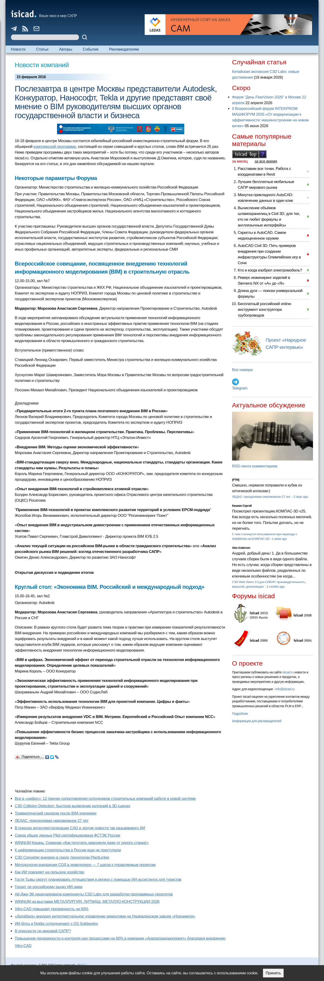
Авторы (65, 49)
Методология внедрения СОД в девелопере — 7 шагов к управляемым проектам (85, 865)
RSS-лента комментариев (254, 466)
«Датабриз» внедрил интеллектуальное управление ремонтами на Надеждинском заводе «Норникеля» (105, 916)
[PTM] (235, 479)
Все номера (242, 370)
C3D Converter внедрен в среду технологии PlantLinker (62, 857)
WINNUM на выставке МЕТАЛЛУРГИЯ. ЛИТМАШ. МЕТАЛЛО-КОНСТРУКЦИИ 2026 (87, 901)
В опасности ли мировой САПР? (43, 931)
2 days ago (300, 496)
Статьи (42, 49)
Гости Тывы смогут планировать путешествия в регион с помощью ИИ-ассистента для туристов (98, 879)
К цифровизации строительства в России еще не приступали (68, 850)
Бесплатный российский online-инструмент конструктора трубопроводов (265, 309)
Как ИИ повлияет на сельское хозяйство (49, 872)
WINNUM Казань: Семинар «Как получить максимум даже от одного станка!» (82, 843)
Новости (18, 49)
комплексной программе (54, 146)
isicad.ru (288, 672)
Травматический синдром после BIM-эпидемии (55, 813)
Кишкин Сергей (242, 505)
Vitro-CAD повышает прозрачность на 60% (52, 909)
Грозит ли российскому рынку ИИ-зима (48, 887)
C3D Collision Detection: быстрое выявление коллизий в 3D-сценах (72, 806)
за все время (266, 161)
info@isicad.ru (285, 689)
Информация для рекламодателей (256, 721)
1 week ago (279, 539)
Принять (273, 973)
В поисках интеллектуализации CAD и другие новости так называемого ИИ (80, 828)
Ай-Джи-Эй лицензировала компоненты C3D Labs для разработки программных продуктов (94, 894)
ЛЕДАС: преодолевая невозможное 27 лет (52, 820)
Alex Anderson (241, 547)
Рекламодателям (124, 49)
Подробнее (240, 713)
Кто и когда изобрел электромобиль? (270, 270)
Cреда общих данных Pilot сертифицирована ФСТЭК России (67, 835)
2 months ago (275, 586)
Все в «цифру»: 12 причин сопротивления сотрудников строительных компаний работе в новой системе (105, 798)
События (90, 49)
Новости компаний (42, 65)
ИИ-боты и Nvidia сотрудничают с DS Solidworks (56, 923)
